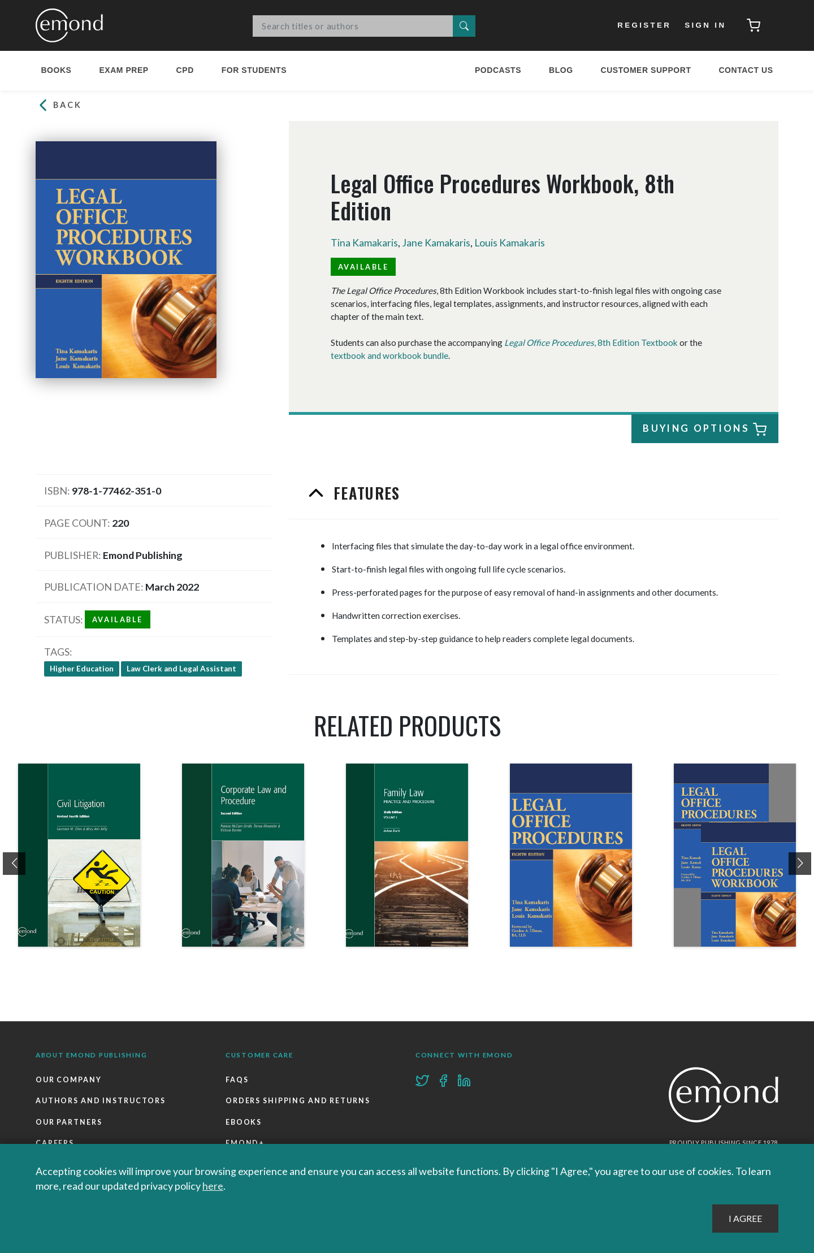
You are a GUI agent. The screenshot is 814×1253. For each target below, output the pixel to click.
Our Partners (69, 1122)
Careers (55, 1143)
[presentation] (14, 863)
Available (363, 266)
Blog (561, 70)
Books (56, 70)
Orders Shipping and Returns (298, 1100)
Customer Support (645, 70)
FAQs (237, 1080)
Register (644, 25)
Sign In (705, 25)
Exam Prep (123, 70)
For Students (254, 70)
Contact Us (745, 70)
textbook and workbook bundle (389, 355)
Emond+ (245, 1143)
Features (364, 493)
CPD (185, 70)
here (212, 1186)
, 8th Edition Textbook (591, 342)
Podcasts (498, 70)
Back (59, 105)
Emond (72, 25)
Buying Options (703, 430)
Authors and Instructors (101, 1100)
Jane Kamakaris (436, 242)
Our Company (69, 1080)
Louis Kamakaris (509, 242)
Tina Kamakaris (364, 242)
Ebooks (244, 1122)
